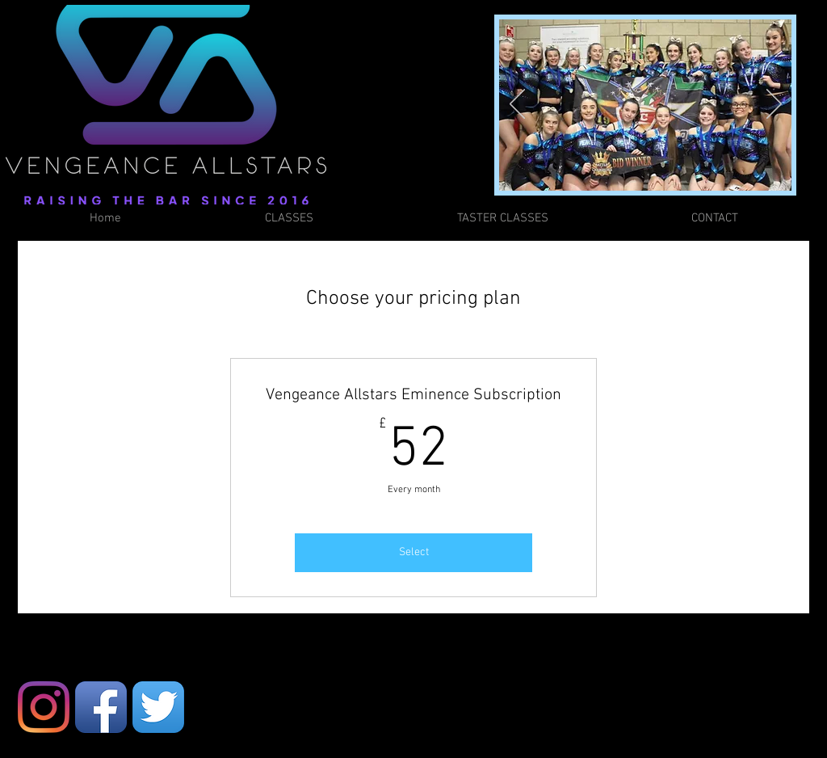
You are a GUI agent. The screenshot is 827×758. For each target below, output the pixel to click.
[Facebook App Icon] (101, 707)
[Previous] (517, 105)
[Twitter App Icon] (158, 707)
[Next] (774, 105)
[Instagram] (43, 707)
